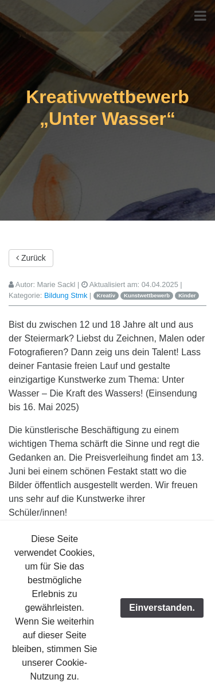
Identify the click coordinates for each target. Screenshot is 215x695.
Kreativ (106, 295)
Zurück (31, 257)
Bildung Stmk (65, 295)
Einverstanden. (162, 607)
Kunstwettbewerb (147, 295)
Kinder (187, 295)
